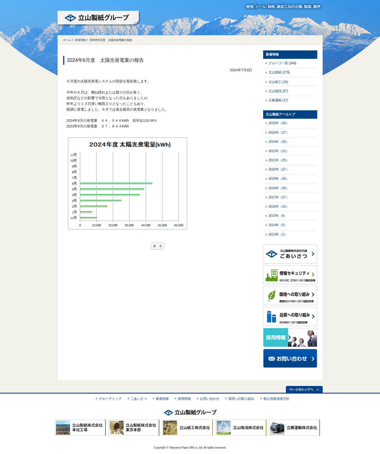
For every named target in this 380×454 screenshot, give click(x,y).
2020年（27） (279, 169)
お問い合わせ (209, 399)
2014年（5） (278, 225)
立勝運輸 (278, 100)
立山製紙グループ (99, 19)
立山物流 (278, 91)
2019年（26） (279, 179)
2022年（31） (279, 151)
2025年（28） (279, 123)
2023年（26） (279, 142)
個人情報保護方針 (276, 399)
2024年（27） (279, 132)
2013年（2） (278, 234)
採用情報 (184, 399)
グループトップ (110, 399)
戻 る (157, 245)
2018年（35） (279, 188)
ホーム (67, 39)
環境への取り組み (241, 399)
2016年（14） (279, 206)
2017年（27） (279, 197)
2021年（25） (279, 160)
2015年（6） (278, 216)
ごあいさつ (139, 399)
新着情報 (80, 39)
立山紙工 (278, 82)
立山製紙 (279, 72)
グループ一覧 (282, 63)
